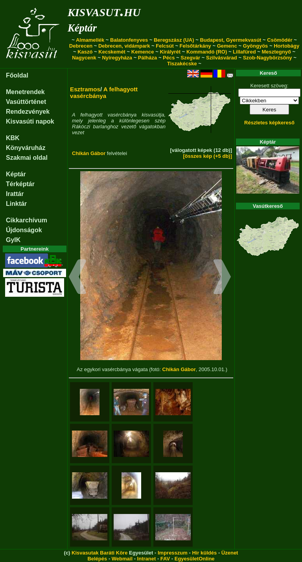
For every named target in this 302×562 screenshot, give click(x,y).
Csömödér (279, 40)
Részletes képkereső (269, 123)
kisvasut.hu (104, 11)
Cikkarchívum (26, 220)
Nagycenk (84, 58)
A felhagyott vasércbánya (104, 92)
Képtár (82, 28)
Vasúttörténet (26, 101)
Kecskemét (111, 52)
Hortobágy (286, 46)
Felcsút (165, 46)
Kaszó (84, 52)
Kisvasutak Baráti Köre (99, 553)
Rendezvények (28, 111)
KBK (13, 138)
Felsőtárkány (195, 46)
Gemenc (227, 46)
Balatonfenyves (129, 40)
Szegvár (190, 58)
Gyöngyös (255, 46)
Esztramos (85, 89)
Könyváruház (25, 147)
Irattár (15, 193)
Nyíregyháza (117, 58)
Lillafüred (244, 52)
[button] (78, 278)
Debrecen (80, 46)
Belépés (97, 559)
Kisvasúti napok (30, 121)
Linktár (16, 203)
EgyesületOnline (195, 559)
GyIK (13, 240)
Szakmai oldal (27, 157)
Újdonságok (24, 230)
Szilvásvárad (221, 58)
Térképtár (20, 184)
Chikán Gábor (88, 153)
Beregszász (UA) (174, 40)
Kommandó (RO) (206, 52)
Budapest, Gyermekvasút (230, 40)
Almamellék (90, 40)
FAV (165, 559)
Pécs (169, 58)
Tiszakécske (182, 64)
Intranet (146, 559)
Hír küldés (204, 553)
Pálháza (147, 58)
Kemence (142, 52)
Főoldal (17, 75)
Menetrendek (25, 92)
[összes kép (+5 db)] (207, 156)
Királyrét (170, 52)
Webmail (122, 559)
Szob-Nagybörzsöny (267, 58)
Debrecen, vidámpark (124, 46)
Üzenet (229, 553)
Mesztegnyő (276, 52)
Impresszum (173, 553)
